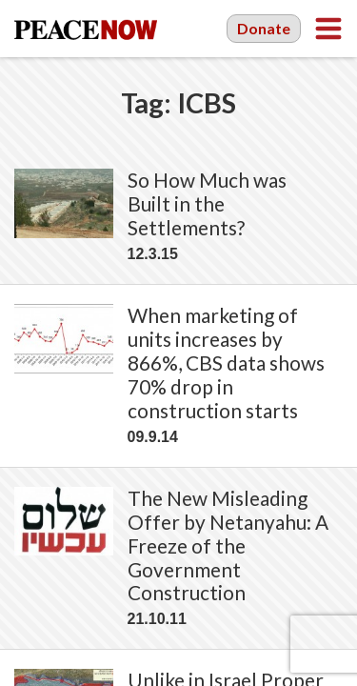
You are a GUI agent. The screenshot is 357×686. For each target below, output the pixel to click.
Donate (263, 28)
